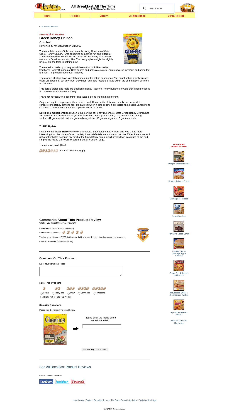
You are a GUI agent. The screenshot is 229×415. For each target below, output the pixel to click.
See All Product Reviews (179, 322)
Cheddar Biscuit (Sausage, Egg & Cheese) (179, 253)
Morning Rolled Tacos (179, 199)
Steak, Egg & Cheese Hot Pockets (179, 274)
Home (47, 15)
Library (103, 15)
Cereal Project (176, 15)
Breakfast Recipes (101, 402)
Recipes (75, 15)
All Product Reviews (49, 26)
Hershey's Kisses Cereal (179, 234)
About (81, 402)
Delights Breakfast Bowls (178, 164)
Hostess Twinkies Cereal (179, 181)
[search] (156, 8)
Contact (89, 402)
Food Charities (144, 402)
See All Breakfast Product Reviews (65, 368)
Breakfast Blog (137, 15)
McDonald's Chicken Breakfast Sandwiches (178, 294)
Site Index (132, 402)
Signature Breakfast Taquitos (178, 313)
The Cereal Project (119, 402)
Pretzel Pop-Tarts (179, 216)
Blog (154, 402)
